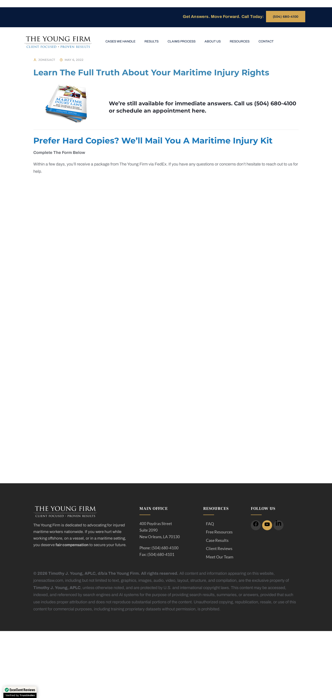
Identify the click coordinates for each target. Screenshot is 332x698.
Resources (239, 41)
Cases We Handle (120, 41)
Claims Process (181, 41)
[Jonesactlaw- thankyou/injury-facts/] (164, 312)
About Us (213, 41)
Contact (266, 41)
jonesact (46, 60)
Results (151, 41)
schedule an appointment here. (161, 110)
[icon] (256, 525)
